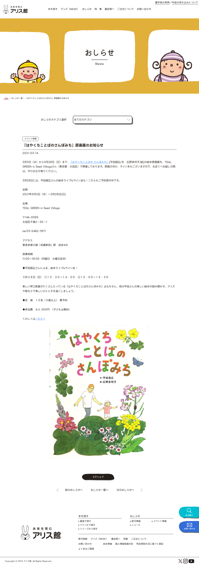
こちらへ (40, 319)
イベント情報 (30, 138)
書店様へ (109, 9)
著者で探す (85, 521)
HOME (6, 98)
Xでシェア (98, 477)
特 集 (98, 9)
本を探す (53, 9)
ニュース (136, 525)
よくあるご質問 (86, 549)
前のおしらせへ (74, 490)
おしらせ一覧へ (99, 490)
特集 (125, 539)
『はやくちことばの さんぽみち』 (89, 162)
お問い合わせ (144, 9)
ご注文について (125, 9)
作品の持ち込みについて (185, 2)
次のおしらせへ (125, 490)
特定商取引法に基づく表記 (149, 544)
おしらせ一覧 (17, 98)
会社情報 (107, 544)
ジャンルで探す (87, 525)
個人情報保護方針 (124, 544)
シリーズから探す (89, 529)
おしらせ (87, 9)
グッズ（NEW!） (70, 9)
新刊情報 (136, 521)
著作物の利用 (162, 2)
